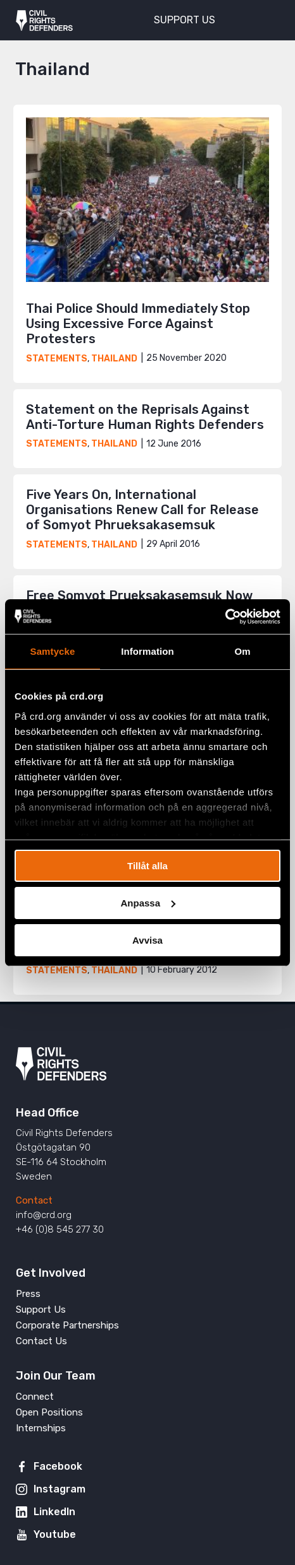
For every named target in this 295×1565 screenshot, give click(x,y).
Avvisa (147, 939)
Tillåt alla (147, 865)
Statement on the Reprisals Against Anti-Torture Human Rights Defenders (145, 417)
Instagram (59, 1489)
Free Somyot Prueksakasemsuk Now (139, 595)
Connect (35, 1396)
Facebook (58, 1466)
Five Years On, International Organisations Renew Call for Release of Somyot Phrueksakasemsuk (142, 509)
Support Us (41, 1309)
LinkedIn (54, 1512)
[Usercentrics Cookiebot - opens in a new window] (225, 616)
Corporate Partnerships (67, 1325)
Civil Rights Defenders (44, 20)
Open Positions (49, 1412)
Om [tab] (242, 651)
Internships (41, 1428)
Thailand (114, 358)
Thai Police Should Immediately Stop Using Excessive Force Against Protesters (138, 323)
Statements (56, 358)
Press (28, 1293)
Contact (34, 1200)
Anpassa (147, 903)
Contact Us (41, 1341)
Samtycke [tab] (52, 651)
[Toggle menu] (263, 19)
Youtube (55, 1534)
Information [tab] (147, 651)
